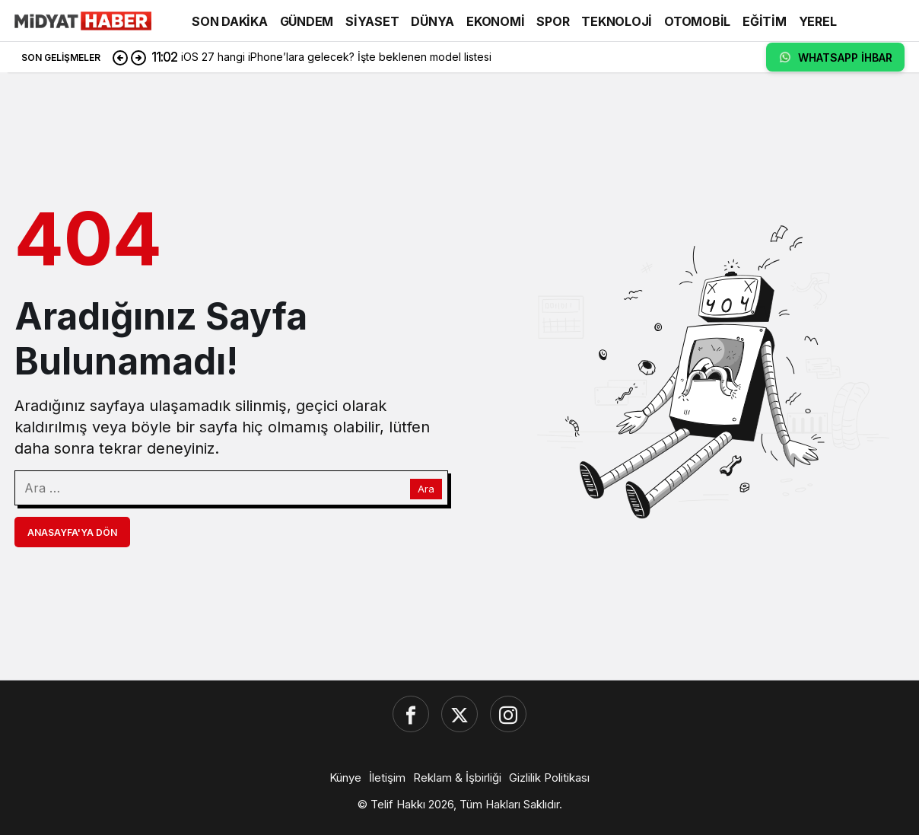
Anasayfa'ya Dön (72, 532)
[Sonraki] (138, 57)
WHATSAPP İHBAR (835, 57)
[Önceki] (120, 57)
